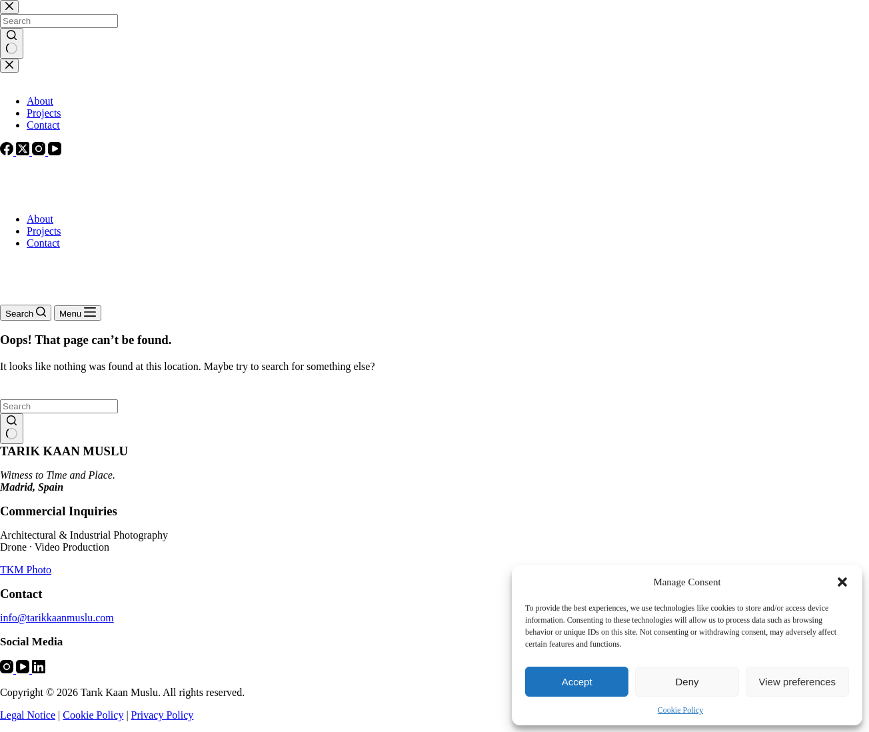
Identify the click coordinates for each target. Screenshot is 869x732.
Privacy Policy (162, 715)
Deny (686, 681)
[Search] (25, 313)
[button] (842, 582)
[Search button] (11, 428)
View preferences (797, 681)
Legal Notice (27, 715)
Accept (577, 681)
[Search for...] (59, 406)
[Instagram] (8, 669)
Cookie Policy (680, 710)
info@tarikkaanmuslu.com (57, 617)
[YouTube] (24, 669)
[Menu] (77, 313)
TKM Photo (25, 569)
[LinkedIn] (38, 669)
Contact (43, 243)
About (40, 219)
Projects (44, 231)
